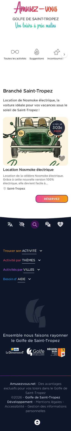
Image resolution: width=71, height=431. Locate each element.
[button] (64, 54)
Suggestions (37, 54)
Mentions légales (49, 402)
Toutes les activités (15, 54)
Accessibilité (14, 406)
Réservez (51, 198)
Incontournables (56, 54)
